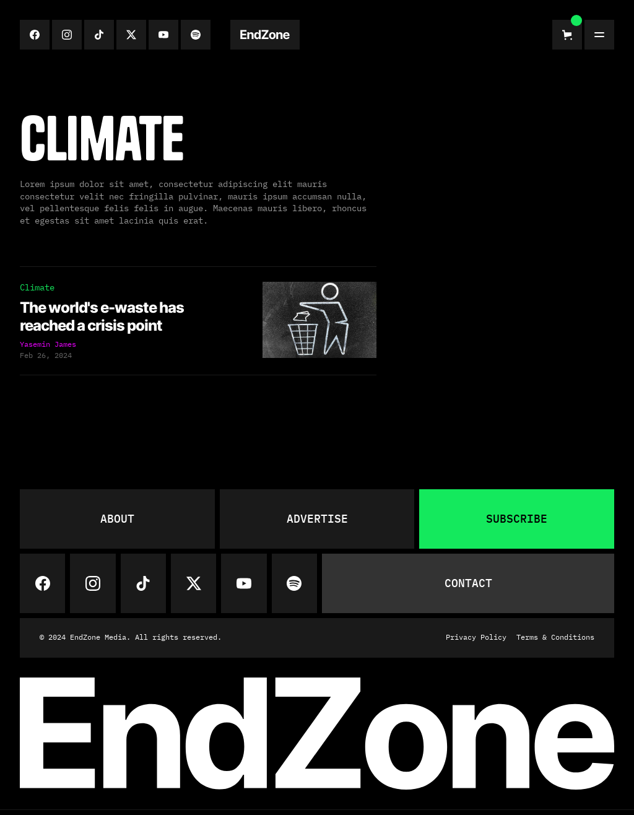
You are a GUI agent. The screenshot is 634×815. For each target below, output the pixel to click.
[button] (567, 35)
